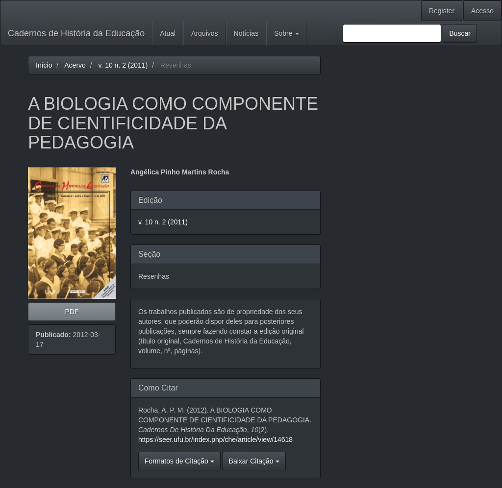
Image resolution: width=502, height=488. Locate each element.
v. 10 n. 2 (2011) (123, 65)
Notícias (246, 33)
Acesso (482, 11)
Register (441, 11)
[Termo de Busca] (392, 33)
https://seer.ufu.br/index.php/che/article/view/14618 (215, 439)
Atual (168, 33)
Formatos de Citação (179, 461)
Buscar (460, 33)
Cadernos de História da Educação (76, 33)
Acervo (75, 65)
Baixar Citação (254, 461)
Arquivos (204, 33)
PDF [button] (71, 312)
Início (44, 65)
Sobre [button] (286, 33)
